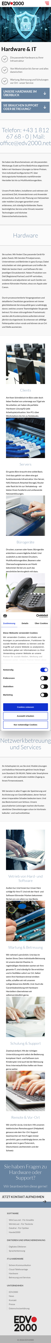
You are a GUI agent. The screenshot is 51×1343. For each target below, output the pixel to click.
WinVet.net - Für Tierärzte (21, 1224)
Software (13, 1213)
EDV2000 (13, 1292)
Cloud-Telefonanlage (18, 1269)
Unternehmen (15, 1285)
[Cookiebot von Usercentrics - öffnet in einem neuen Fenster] (36, 616)
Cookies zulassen (25, 707)
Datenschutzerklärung (19, 1308)
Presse (12, 1304)
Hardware (13, 1273)
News (11, 1296)
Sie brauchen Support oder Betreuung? (20, 107)
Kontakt (12, 1300)
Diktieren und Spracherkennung (26, 1240)
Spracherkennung (17, 1250)
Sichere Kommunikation (20, 1265)
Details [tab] (25, 623)
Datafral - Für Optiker (19, 1228)
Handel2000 (14, 1232)
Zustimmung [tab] (9, 623)
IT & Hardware (15, 1258)
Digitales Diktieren (17, 1246)
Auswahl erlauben (25, 716)
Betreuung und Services (20, 1277)
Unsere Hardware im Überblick (20, 93)
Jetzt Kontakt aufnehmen (23, 1197)
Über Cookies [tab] (41, 623)
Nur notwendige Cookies (25, 725)
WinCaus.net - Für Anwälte (21, 1220)
